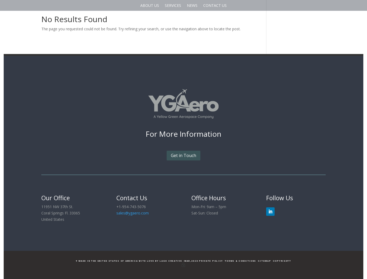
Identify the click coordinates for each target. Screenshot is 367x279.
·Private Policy (210, 261)
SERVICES (173, 5)
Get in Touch (183, 155)
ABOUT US (149, 5)
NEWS (192, 5)
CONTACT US (215, 5)
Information (200, 134)
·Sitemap (264, 261)
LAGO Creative (171, 261)
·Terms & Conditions (240, 261)
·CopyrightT (281, 261)
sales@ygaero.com (132, 213)
